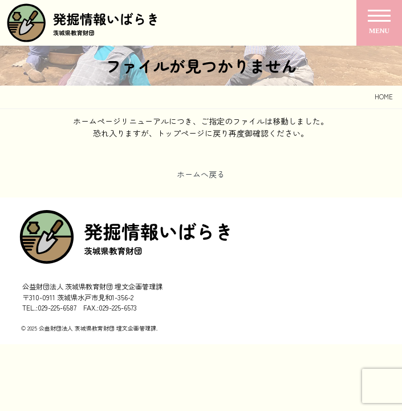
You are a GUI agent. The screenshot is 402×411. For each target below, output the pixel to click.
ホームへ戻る (201, 174)
